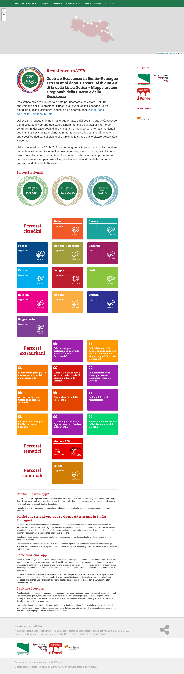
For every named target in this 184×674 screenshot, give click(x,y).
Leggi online (58, 226)
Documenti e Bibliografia (95, 3)
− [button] (4, 15)
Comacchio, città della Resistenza (65, 398)
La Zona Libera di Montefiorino (98, 398)
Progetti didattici (73, 3)
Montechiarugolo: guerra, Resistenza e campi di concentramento (32, 375)
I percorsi (57, 3)
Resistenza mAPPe (25, 3)
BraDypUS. (81, 634)
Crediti (113, 3)
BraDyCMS (58, 667)
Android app (58, 454)
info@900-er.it (55, 662)
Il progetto (44, 3)
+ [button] (4, 11)
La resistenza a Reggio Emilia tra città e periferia (30, 424)
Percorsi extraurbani (32, 350)
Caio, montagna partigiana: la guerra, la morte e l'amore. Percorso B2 (66, 352)
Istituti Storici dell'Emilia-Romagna (44, 631)
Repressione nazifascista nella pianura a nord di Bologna (103, 424)
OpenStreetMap (170, 53)
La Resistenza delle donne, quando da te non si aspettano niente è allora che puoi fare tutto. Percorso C (103, 353)
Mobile (56, 449)
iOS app (56, 452)
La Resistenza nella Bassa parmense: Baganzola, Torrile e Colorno (100, 376)
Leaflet (159, 53)
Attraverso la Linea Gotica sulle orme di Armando (29, 400)
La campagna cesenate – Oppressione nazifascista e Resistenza (67, 424)
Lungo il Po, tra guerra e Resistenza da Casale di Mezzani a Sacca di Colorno (66, 376)
